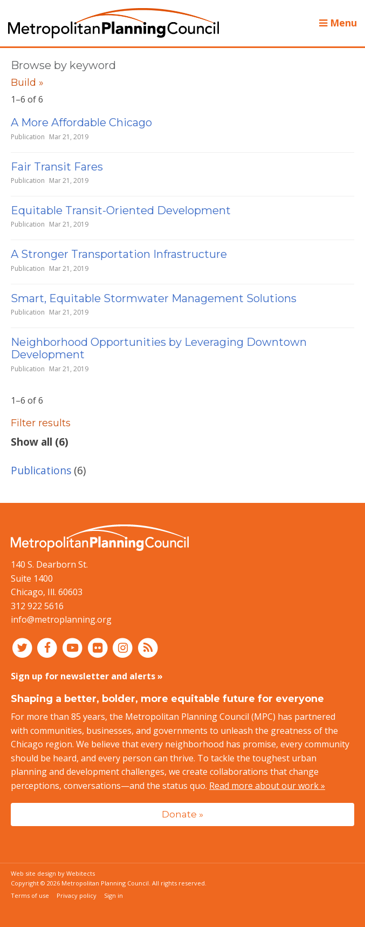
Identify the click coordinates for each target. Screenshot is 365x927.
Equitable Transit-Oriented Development (121, 210)
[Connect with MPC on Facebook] (48, 647)
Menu (338, 22)
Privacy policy (77, 895)
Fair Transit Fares (57, 166)
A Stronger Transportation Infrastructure (119, 254)
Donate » (182, 814)
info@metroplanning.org (61, 619)
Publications (41, 470)
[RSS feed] (148, 647)
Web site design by (53, 873)
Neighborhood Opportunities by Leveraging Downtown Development (159, 348)
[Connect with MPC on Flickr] (99, 647)
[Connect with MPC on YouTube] (73, 647)
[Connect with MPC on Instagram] (124, 647)
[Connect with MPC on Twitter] (23, 647)
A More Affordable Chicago (81, 122)
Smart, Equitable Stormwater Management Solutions (154, 298)
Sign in (113, 895)
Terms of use (30, 895)
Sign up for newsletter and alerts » (87, 676)
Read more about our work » (267, 786)
